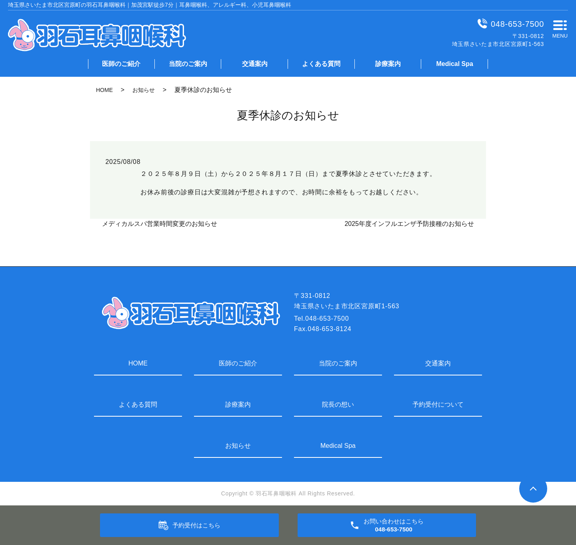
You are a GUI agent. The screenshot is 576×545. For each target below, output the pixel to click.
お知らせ (143, 90)
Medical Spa (454, 63)
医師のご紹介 (121, 63)
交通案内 (255, 63)
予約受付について (438, 404)
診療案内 (388, 63)
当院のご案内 (188, 63)
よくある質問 (321, 63)
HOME (104, 90)
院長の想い (338, 404)
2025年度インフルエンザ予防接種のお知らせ (409, 223)
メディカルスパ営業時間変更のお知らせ (159, 223)
